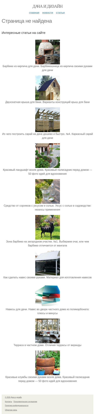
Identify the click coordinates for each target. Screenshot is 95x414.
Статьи (60, 12)
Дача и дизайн (48, 6)
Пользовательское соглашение (25, 401)
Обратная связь (11, 410)
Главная (34, 12)
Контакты (8, 401)
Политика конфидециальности (16, 405)
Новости (47, 12)
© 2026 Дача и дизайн (13, 397)
